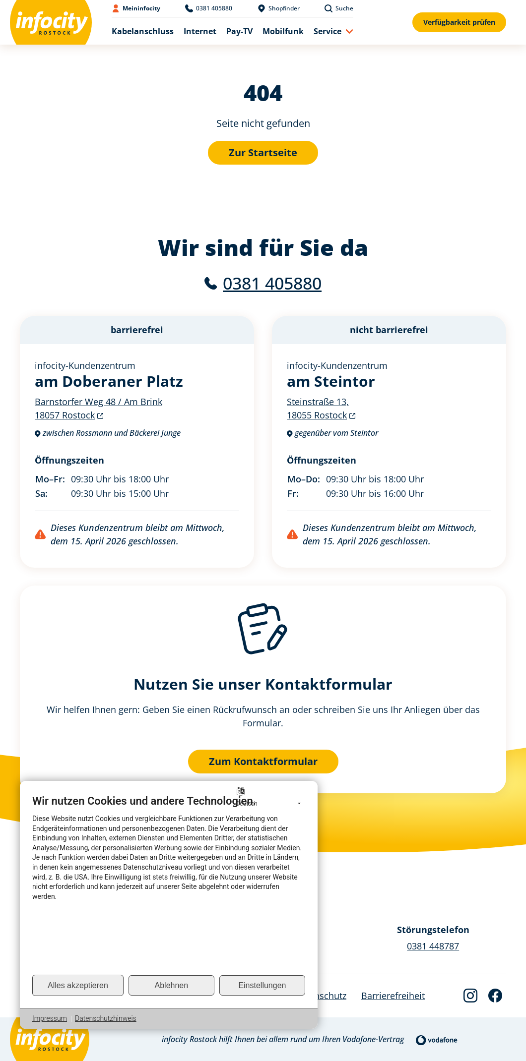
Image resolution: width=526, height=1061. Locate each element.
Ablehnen (172, 985)
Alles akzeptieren (78, 985)
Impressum (49, 1018)
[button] (333, 31)
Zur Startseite (263, 152)
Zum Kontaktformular (263, 761)
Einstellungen (262, 985)
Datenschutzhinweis (105, 1018)
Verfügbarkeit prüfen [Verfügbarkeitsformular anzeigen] (459, 22)
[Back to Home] (51, 22)
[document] (168, 884)
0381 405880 (272, 283)
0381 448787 (433, 946)
